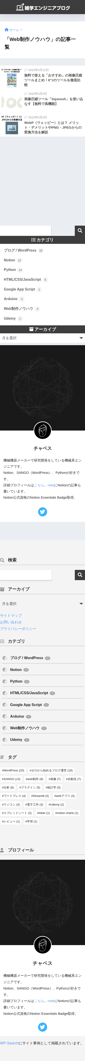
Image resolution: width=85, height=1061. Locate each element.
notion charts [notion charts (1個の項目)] (67, 813)
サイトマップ (11, 615)
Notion (13, 260)
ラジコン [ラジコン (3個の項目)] (12, 804)
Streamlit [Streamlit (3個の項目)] (41, 796)
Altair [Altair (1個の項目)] (44, 813)
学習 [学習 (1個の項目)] (32, 821)
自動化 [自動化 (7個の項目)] (74, 779)
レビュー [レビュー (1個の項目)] (12, 821)
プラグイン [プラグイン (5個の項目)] (30, 787)
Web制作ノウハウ (22, 309)
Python (13, 270)
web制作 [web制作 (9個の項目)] (35, 779)
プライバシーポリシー (18, 629)
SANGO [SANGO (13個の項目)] (12, 779)
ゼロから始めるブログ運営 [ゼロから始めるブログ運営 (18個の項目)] (52, 770)
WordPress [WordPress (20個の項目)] (14, 770)
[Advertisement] (42, 183)
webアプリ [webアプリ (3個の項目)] (65, 796)
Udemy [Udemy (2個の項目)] (57, 804)
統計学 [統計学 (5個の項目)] (54, 787)
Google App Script (23, 289)
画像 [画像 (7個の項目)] (55, 779)
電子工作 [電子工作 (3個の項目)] (35, 804)
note (51, 485)
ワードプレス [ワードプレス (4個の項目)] (15, 796)
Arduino (14, 299)
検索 (80, 231)
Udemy (13, 318)
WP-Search (9, 1043)
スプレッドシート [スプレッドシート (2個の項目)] (18, 813)
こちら (39, 485)
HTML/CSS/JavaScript (26, 280)
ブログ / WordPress (24, 250)
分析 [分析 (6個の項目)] (9, 787)
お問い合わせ (11, 622)
